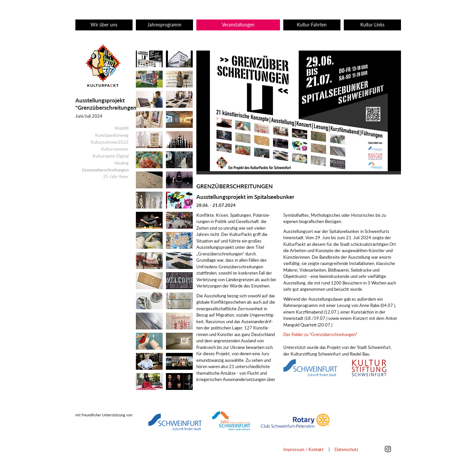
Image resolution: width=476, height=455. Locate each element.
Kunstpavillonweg (112, 135)
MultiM (122, 128)
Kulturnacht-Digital (111, 156)
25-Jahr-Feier (116, 176)
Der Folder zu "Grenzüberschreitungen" (320, 334)
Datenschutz (346, 449)
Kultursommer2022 (110, 142)
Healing (121, 163)
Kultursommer (115, 149)
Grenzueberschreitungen (105, 169)
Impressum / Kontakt (303, 449)
